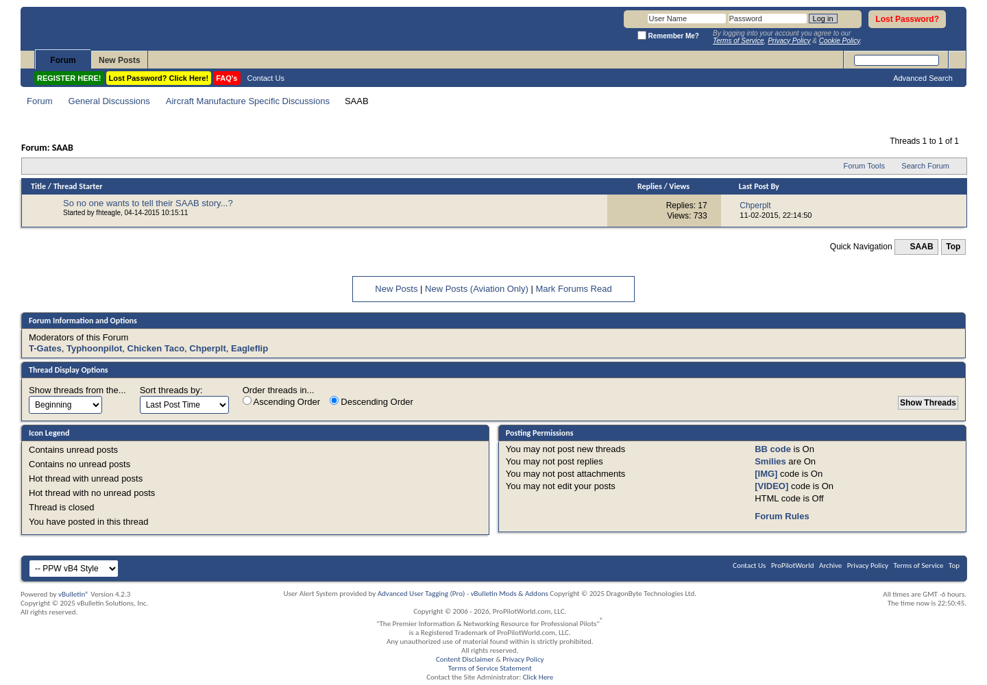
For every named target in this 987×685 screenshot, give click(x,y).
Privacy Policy (867, 565)
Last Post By (759, 186)
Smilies (770, 461)
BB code (773, 449)
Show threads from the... (77, 390)
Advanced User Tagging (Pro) (421, 593)
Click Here (538, 677)
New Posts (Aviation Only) (476, 289)
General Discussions (109, 101)
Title (38, 186)
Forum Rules (782, 516)
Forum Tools (864, 166)
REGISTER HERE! (69, 78)
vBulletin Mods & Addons (509, 593)
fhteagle (108, 212)
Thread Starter (78, 186)
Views (679, 186)
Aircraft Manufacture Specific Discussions (248, 101)
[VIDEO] (771, 486)
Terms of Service (919, 565)
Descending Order (371, 401)
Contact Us (265, 78)
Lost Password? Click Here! (159, 78)
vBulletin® (73, 594)
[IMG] (766, 474)
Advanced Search (923, 78)
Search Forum (925, 166)
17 (702, 205)
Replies (649, 186)
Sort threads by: (171, 390)
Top (953, 246)
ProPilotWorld (792, 565)
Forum (62, 60)
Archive (830, 565)
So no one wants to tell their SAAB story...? (148, 203)
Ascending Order (281, 401)
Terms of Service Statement (490, 668)
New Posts (120, 60)
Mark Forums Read (573, 289)
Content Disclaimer (465, 659)
